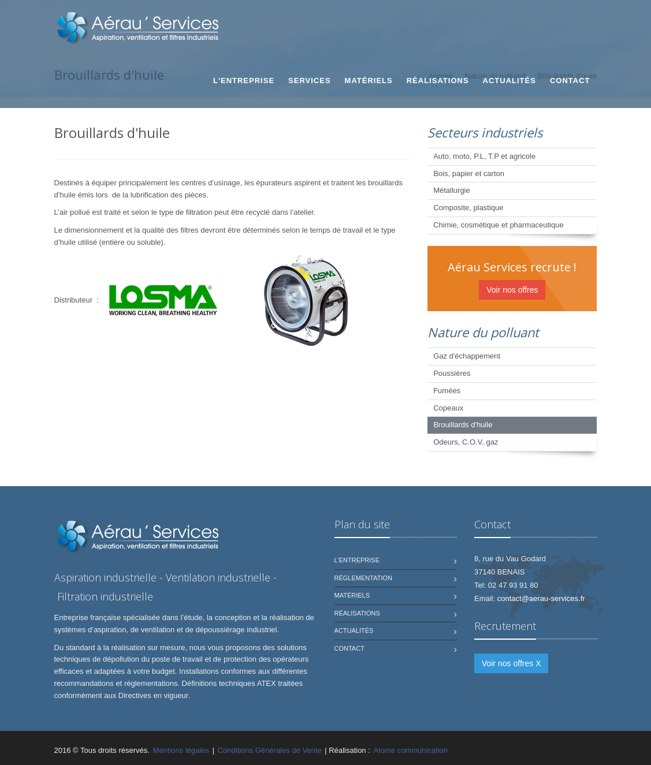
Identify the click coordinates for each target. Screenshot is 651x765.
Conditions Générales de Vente (270, 750)
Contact (570, 80)
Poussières (451, 373)
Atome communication (410, 750)
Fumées (446, 390)
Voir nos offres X (511, 663)
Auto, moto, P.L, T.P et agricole (484, 156)
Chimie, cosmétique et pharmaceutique (498, 225)
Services (309, 80)
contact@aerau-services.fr (541, 598)
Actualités (509, 80)
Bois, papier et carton (468, 173)
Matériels (369, 80)
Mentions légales (181, 750)
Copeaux (448, 408)
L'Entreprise (243, 80)
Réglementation (363, 577)
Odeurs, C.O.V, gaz (465, 442)
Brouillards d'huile (462, 424)
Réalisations (438, 80)
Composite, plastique (468, 207)
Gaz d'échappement (466, 356)
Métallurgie (451, 190)
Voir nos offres (512, 289)
